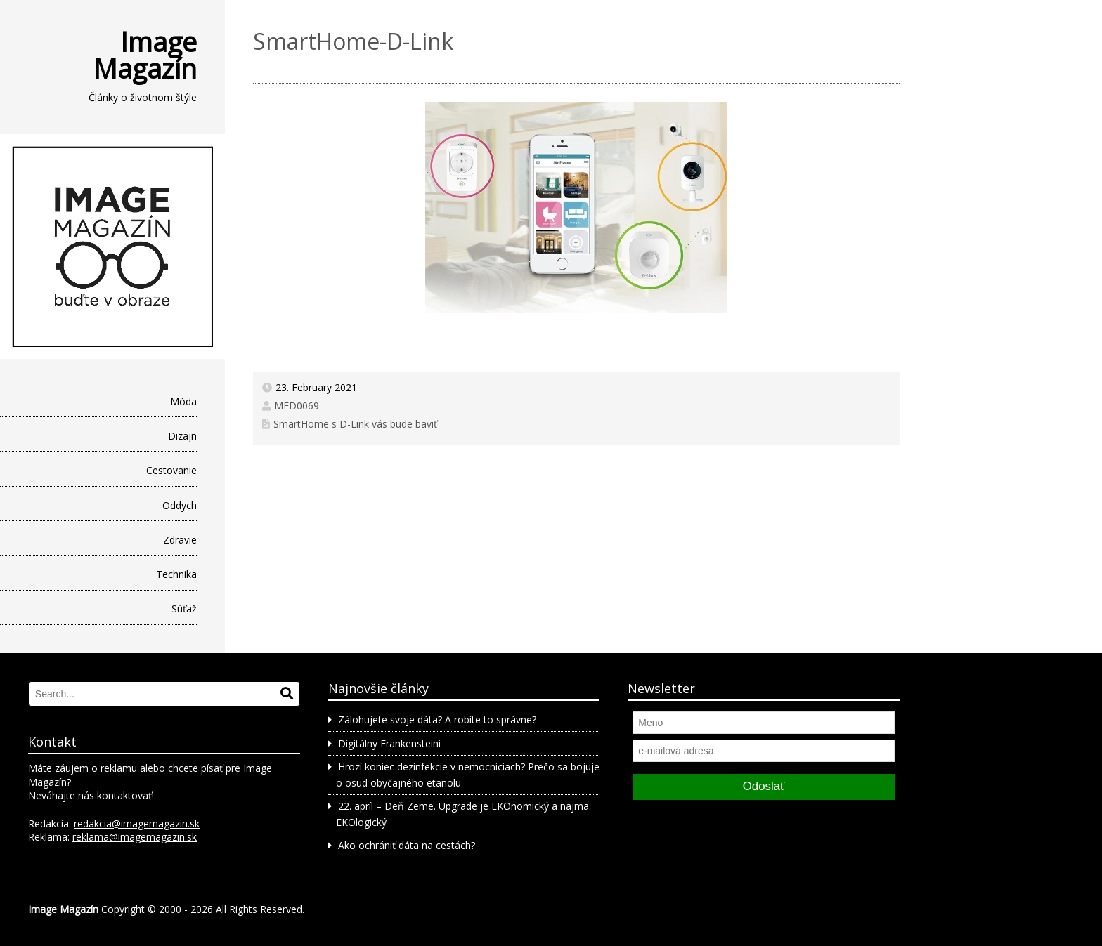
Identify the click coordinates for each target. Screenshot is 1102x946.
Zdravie (180, 539)
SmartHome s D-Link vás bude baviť (355, 424)
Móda (183, 401)
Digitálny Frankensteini (389, 743)
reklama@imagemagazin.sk (134, 836)
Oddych (179, 505)
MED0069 (296, 405)
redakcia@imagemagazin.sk (137, 823)
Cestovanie (171, 470)
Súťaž (184, 608)
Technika (176, 574)
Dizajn (182, 435)
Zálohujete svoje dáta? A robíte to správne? (437, 719)
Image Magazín (145, 54)
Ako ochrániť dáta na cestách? (406, 845)
